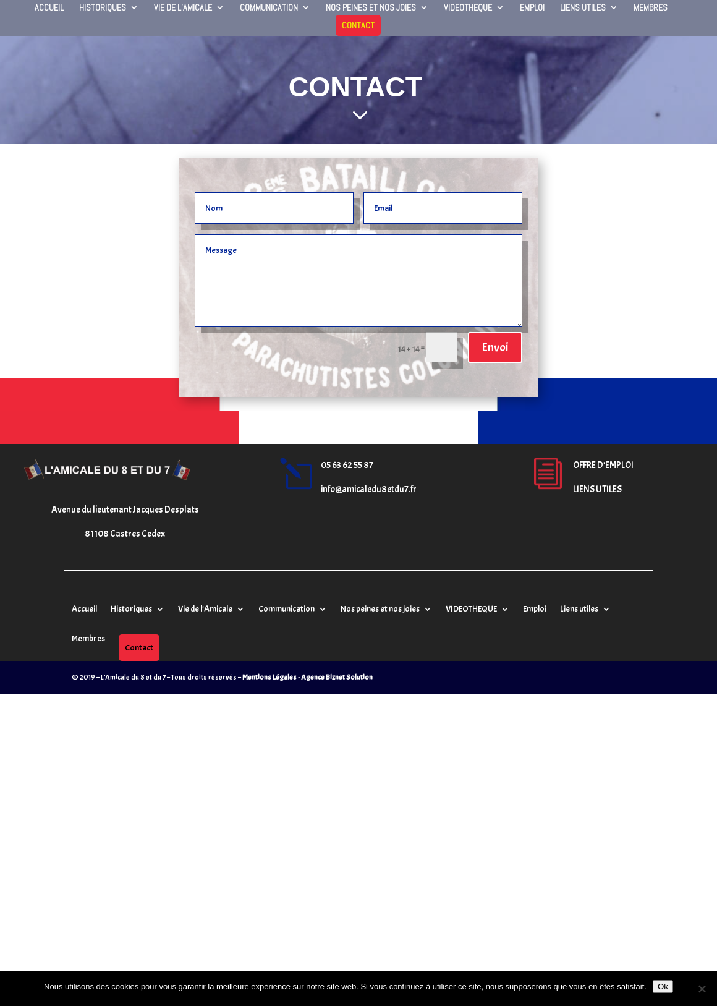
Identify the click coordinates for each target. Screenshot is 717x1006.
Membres (651, 8)
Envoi (495, 347)
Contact (358, 25)
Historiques (102, 8)
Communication (269, 8)
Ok (663, 986)
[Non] (701, 989)
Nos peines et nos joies (371, 8)
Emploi (532, 8)
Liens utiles (583, 8)
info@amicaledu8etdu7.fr (369, 489)
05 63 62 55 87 (347, 465)
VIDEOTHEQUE (468, 8)
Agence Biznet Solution (337, 677)
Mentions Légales (269, 677)
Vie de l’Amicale (183, 8)
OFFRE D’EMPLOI (603, 465)
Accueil (49, 8)
